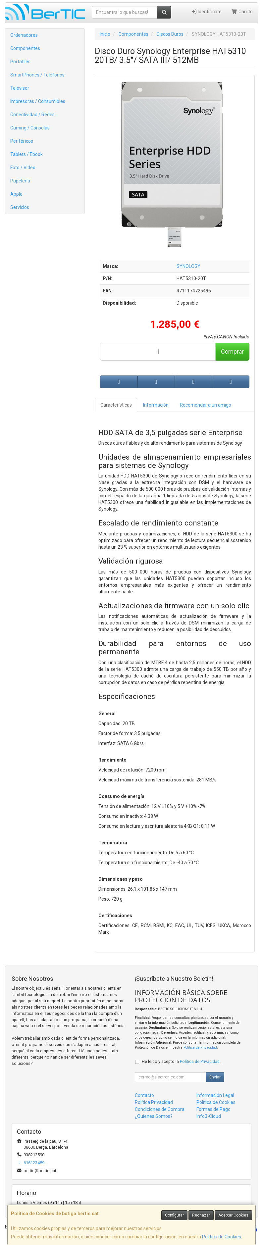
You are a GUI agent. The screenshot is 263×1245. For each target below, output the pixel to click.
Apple (16, 194)
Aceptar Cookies (233, 1215)
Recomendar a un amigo (205, 405)
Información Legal (215, 1095)
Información (156, 405)
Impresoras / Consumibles (37, 101)
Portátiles (20, 61)
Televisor (19, 88)
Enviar (215, 1077)
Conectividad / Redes (32, 114)
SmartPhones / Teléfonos (37, 74)
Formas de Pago (213, 1109)
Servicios (19, 207)
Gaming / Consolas (30, 127)
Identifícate (206, 11)
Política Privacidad (154, 1102)
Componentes (25, 48)
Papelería (20, 180)
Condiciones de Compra (159, 1109)
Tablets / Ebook (26, 154)
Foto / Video (22, 167)
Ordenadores (24, 35)
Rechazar (201, 1215)
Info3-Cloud (208, 1116)
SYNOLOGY (188, 266)
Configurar (174, 1215)
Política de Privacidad (200, 1047)
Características (116, 405)
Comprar (232, 351)
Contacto (144, 1095)
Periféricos (21, 141)
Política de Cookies (221, 1236)
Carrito (242, 11)
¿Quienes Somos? (154, 1116)
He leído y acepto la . (181, 1061)
